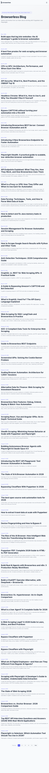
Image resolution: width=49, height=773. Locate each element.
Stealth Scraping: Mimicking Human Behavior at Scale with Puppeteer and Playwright (23, 432)
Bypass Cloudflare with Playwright (17, 649)
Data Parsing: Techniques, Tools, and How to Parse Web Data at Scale (21, 200)
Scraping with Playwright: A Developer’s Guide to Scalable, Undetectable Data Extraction (24, 677)
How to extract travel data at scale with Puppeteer (24, 512)
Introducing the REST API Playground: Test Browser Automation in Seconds (20, 462)
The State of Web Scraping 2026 (16, 691)
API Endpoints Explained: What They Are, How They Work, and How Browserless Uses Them (22, 170)
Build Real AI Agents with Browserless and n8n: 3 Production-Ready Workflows (24, 566)
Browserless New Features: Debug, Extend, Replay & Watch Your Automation (21, 403)
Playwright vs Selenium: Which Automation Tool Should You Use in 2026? (23, 734)
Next (36, 745)
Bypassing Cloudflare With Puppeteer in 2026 (22, 487)
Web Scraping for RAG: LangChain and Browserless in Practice (19, 315)
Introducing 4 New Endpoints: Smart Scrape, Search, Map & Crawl (16, 12)
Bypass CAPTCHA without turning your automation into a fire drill (19, 111)
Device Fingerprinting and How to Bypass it (21, 523)
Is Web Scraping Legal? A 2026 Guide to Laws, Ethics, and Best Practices (22, 623)
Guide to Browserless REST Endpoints (18, 344)
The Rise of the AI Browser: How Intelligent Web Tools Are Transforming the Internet (23, 537)
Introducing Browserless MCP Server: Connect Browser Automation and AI (23, 126)
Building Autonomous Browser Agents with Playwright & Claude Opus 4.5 (21, 447)
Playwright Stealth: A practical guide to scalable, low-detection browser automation (23, 156)
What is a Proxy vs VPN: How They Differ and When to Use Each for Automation (22, 185)
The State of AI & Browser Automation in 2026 (22, 474)
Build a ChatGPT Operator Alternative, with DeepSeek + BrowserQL (21, 581)
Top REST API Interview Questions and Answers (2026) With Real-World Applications (23, 719)
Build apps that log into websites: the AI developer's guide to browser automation (20, 37)
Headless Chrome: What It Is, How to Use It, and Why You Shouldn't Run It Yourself (23, 97)
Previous (14, 745)
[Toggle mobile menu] (46, 2)
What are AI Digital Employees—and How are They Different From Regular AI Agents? (24, 663)
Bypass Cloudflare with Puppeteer (17, 637)
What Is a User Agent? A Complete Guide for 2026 (24, 609)
